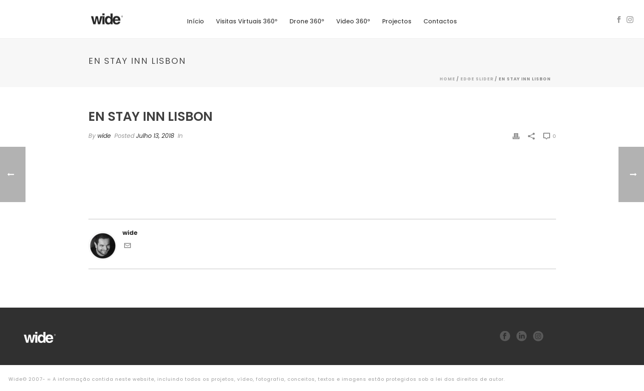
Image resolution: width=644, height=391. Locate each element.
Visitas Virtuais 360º (247, 21)
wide (104, 135)
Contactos (440, 21)
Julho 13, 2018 (155, 135)
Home (447, 79)
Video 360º (353, 21)
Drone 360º (306, 21)
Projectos (396, 21)
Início (195, 21)
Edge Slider (477, 79)
